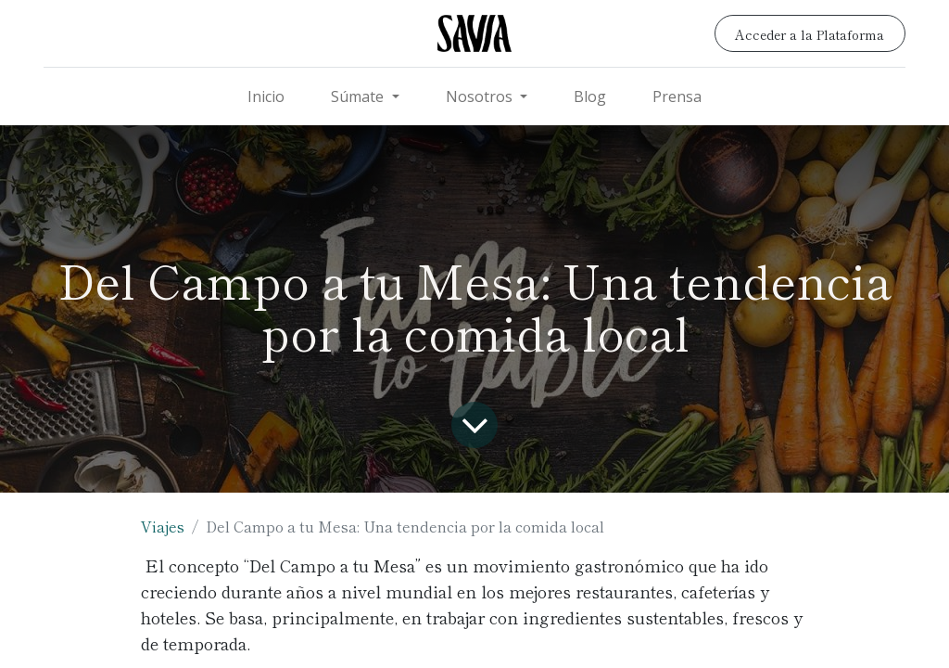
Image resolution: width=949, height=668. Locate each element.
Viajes (162, 526)
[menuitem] (266, 96)
